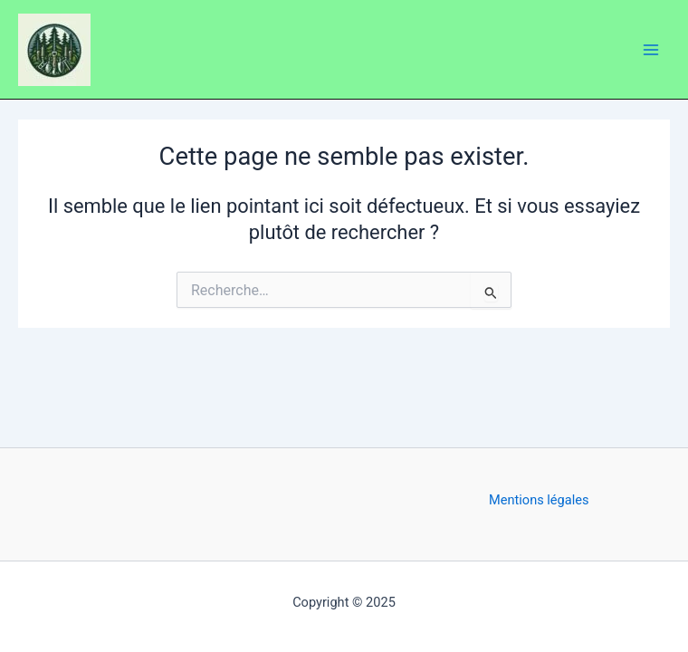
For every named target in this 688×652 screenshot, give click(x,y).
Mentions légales (539, 500)
